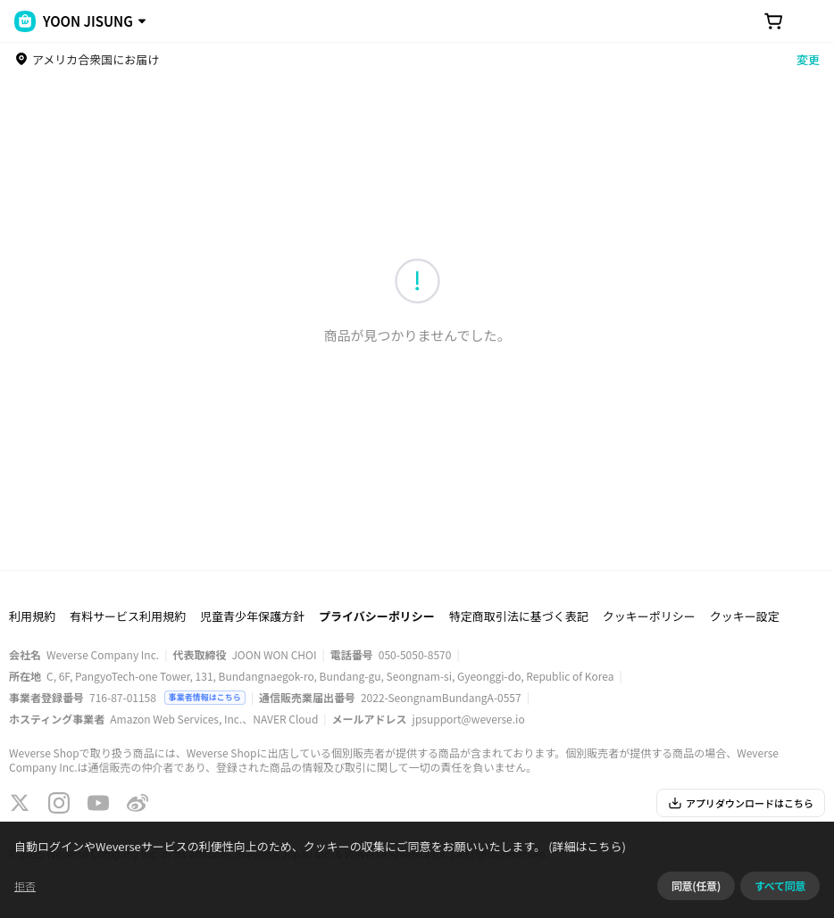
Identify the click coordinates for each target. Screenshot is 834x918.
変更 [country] (808, 59)
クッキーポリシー (649, 616)
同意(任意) (696, 885)
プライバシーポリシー (377, 616)
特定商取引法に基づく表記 (518, 616)
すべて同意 (780, 885)
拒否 (25, 885)
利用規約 (32, 616)
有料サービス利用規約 (128, 616)
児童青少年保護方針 (252, 616)
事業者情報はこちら (205, 697)
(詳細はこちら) (586, 846)
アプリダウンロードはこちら (740, 803)
